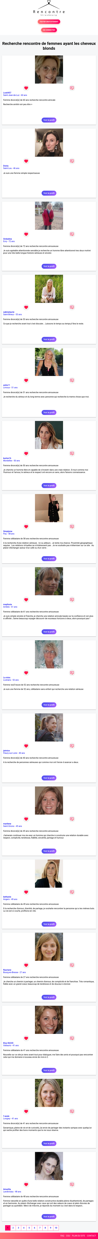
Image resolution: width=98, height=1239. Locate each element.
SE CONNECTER (49, 30)
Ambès (6, 607)
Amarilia (7, 1189)
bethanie (7, 897)
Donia (5, 166)
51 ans (14, 387)
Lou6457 (7, 93)
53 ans (19, 314)
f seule (6, 1116)
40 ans (22, 753)
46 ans (16, 168)
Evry (5, 241)
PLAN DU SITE (78, 1236)
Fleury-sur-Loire (10, 753)
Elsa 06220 (8, 1043)
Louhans (7, 680)
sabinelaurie (8, 312)
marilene (7, 824)
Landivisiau (8, 1191)
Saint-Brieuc (8, 314)
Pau (5, 534)
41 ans (16, 1045)
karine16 (7, 458)
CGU (68, 1236)
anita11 (6, 385)
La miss (6, 677)
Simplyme (7, 531)
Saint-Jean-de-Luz (11, 95)
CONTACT (91, 1236)
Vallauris (7, 1045)
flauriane (7, 970)
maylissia (7, 604)
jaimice (6, 750)
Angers (6, 899)
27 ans (23, 972)
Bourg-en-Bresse (10, 972)
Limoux (6, 387)
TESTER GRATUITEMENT (49, 22)
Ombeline (7, 239)
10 (56, 1228)
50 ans (17, 460)
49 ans (14, 899)
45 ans (19, 826)
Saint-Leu (7, 168)
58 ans (11, 534)
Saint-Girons (8, 826)
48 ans (18, 1191)
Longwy (6, 1118)
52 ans (16, 680)
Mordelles (7, 460)
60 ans (24, 95)
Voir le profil (49, 120)
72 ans (12, 241)
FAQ (62, 1236)
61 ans (14, 607)
